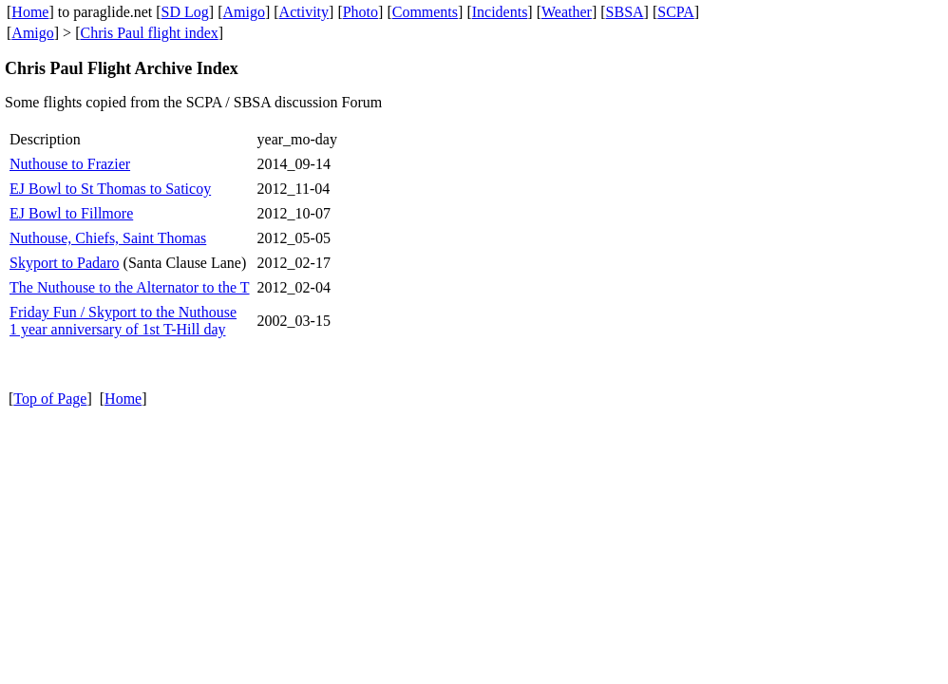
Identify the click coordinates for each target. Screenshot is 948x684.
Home (29, 12)
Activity (304, 12)
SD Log (185, 12)
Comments (425, 12)
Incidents (500, 12)
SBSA (625, 12)
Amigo (244, 12)
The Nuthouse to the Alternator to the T (129, 287)
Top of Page (49, 398)
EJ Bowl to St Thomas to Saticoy (110, 188)
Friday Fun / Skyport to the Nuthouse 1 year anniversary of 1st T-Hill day (123, 320)
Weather (566, 12)
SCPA (675, 12)
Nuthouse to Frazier (69, 164)
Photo (360, 12)
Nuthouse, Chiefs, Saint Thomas (107, 238)
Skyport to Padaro (64, 263)
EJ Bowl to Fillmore (71, 213)
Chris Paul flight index (149, 33)
